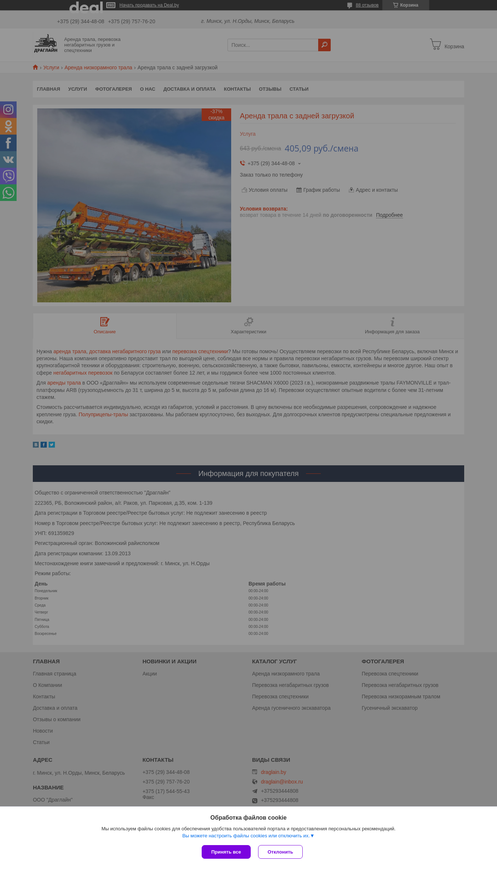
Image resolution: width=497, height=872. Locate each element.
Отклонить (280, 852)
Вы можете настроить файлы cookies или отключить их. (246, 835)
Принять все (226, 852)
